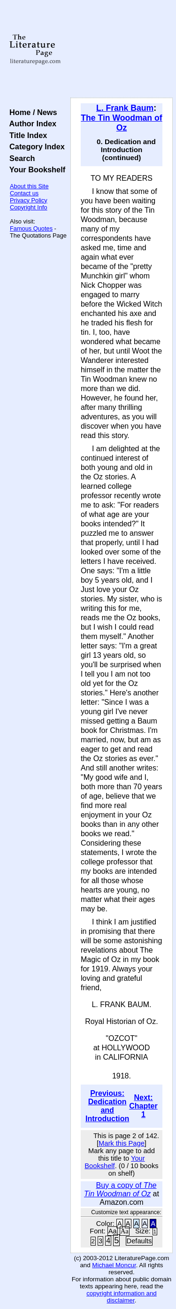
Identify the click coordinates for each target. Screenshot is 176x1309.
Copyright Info (28, 207)
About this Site (29, 186)
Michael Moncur (114, 1265)
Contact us (24, 193)
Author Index (30, 123)
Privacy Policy (28, 200)
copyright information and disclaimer (121, 1297)
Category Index (35, 146)
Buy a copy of (120, 1189)
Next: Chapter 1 (143, 1105)
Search (20, 158)
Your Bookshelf (35, 169)
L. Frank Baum (124, 108)
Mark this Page (122, 1143)
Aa (112, 1231)
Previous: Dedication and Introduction (107, 1106)
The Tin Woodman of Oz (121, 122)
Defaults (139, 1241)
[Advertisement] (121, 49)
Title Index (26, 135)
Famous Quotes (31, 228)
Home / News (31, 112)
